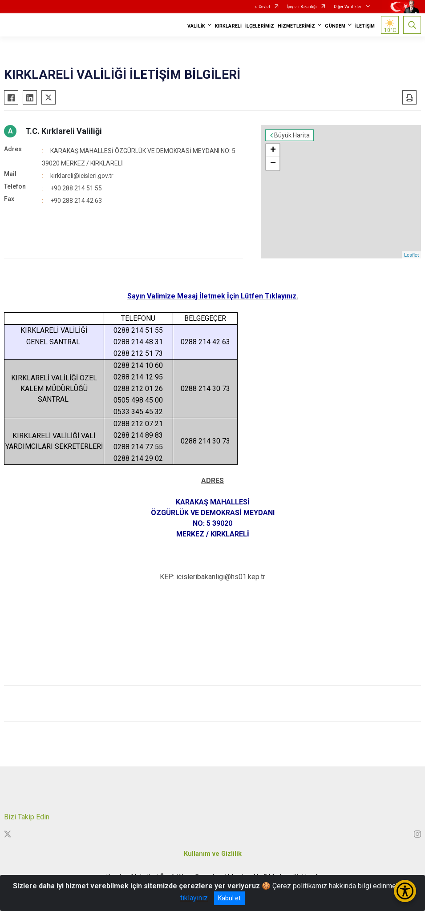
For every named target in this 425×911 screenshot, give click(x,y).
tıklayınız (194, 898)
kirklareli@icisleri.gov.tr (81, 175)
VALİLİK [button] (196, 26)
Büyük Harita (292, 135)
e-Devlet (262, 6)
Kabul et (229, 898)
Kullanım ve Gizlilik (213, 854)
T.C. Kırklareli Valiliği (63, 131)
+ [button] (273, 150)
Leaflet (411, 255)
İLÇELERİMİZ (259, 26)
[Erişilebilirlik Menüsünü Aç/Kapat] (405, 891)
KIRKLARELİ (228, 26)
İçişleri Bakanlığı (302, 6)
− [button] (273, 163)
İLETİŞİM (365, 26)
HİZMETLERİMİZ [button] (296, 26)
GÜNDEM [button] (335, 26)
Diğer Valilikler (348, 6)
